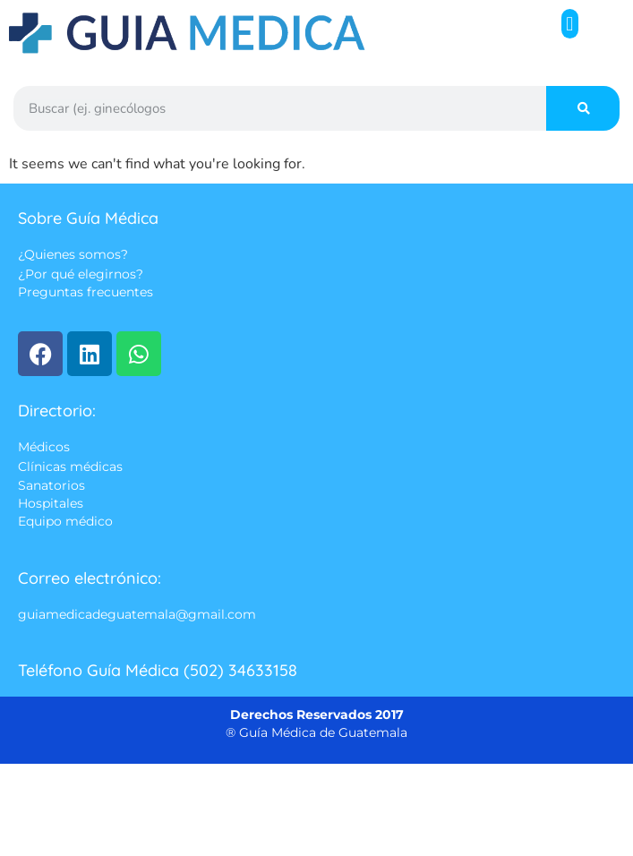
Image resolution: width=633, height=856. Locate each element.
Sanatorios (51, 485)
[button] (569, 24)
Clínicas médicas (70, 466)
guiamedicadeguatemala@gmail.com (137, 614)
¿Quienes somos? (73, 255)
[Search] (583, 108)
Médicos (44, 448)
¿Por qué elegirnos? (80, 274)
